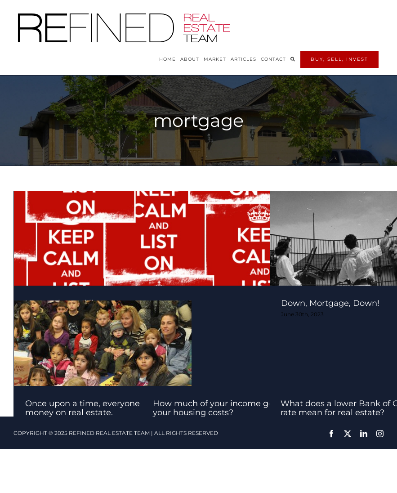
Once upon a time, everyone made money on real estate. (95, 408)
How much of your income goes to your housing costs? (223, 408)
